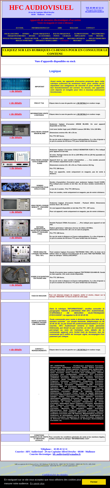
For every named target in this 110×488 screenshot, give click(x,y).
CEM (91, 36)
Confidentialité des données (55, 475)
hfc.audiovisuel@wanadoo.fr (67, 454)
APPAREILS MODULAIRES (46, 41)
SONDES (25, 34)
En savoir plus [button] (37, 483)
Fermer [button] (93, 482)
